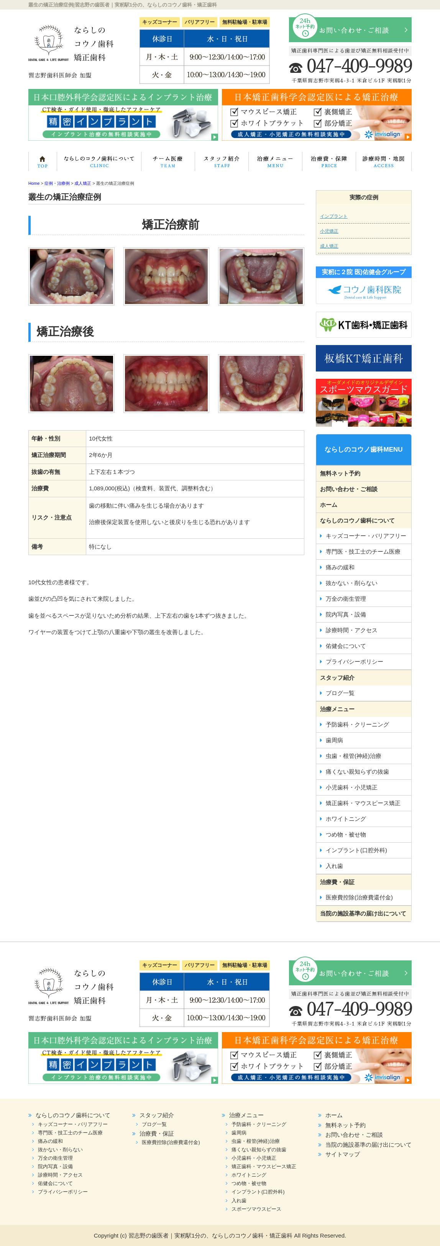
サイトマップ (342, 1154)
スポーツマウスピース (256, 1209)
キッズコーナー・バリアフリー (366, 536)
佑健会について (346, 646)
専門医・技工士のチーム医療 (165, 163)
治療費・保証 (326, 163)
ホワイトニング (346, 818)
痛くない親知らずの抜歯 (357, 771)
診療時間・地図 (382, 163)
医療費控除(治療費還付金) (359, 897)
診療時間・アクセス (352, 630)
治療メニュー (273, 163)
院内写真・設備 (346, 614)
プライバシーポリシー (354, 661)
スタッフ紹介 (218, 163)
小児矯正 (329, 231)
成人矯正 (329, 246)
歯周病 (334, 740)
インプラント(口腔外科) (356, 850)
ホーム (45, 163)
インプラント (334, 216)
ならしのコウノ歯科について (101, 163)
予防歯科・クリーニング (357, 724)
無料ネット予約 (340, 473)
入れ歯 (334, 866)
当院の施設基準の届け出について (363, 913)
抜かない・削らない (352, 583)
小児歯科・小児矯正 (352, 787)
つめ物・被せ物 (346, 834)
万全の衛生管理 (346, 598)
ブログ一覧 (340, 693)
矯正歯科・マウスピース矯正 (363, 803)
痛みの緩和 (340, 567)
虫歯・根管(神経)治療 (353, 756)
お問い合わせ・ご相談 (349, 489)
